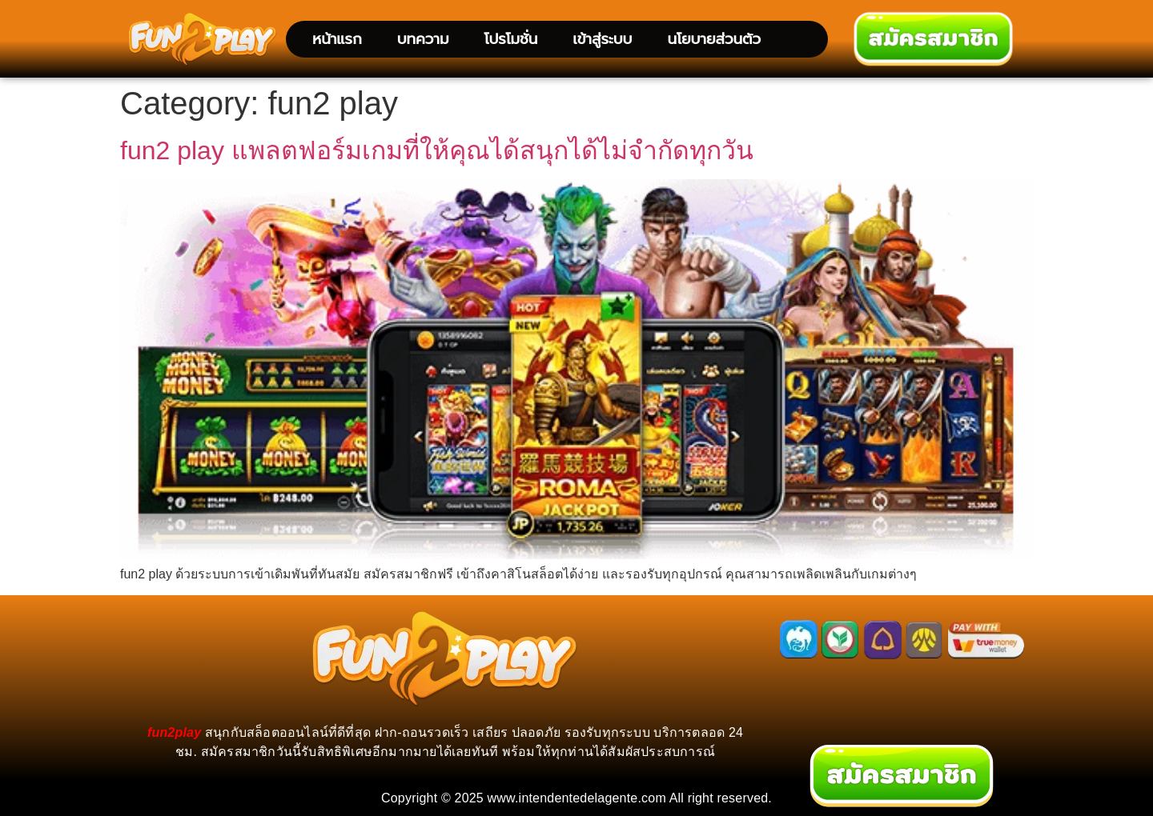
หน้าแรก (337, 38)
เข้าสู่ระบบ (602, 38)
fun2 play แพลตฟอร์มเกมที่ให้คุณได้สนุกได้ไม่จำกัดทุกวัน (436, 150)
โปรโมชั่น (510, 38)
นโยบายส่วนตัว (714, 38)
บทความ (423, 38)
